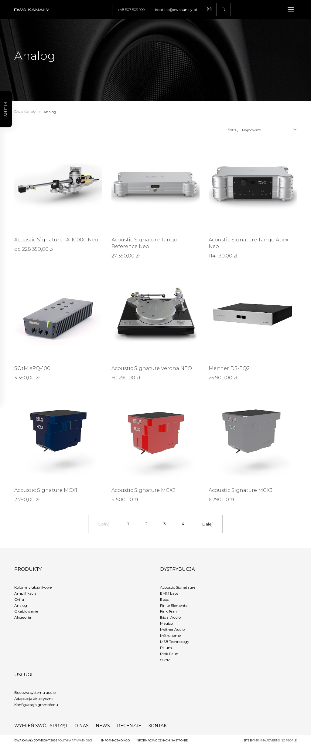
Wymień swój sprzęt (40, 725)
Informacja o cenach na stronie (162, 740)
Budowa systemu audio (35, 692)
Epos (164, 599)
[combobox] (269, 130)
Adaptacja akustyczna (33, 698)
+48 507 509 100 (131, 9)
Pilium (166, 647)
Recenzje (129, 725)
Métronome (170, 635)
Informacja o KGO (115, 740)
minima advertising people (275, 740)
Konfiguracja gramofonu (36, 704)
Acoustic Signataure (177, 587)
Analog (20, 605)
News (103, 725)
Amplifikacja (25, 593)
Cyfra (19, 599)
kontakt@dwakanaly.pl (176, 9)
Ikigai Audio (170, 617)
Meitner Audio (172, 629)
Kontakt (158, 725)
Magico (166, 623)
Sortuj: (233, 129)
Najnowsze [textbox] (251, 130)
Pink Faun (169, 653)
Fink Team (169, 611)
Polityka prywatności (75, 740)
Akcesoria (22, 617)
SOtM (165, 659)
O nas (81, 725)
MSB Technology (174, 641)
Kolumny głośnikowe (33, 587)
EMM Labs (169, 593)
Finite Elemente (173, 605)
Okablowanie (26, 611)
